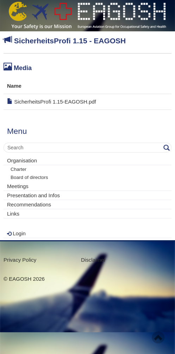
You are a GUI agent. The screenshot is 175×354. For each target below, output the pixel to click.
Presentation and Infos (33, 195)
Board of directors (29, 177)
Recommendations (29, 204)
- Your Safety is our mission (87, 15)
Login (16, 233)
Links (13, 214)
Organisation (22, 160)
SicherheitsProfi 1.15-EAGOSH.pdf (51, 102)
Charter (18, 169)
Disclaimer (93, 260)
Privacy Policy (20, 260)
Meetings (18, 186)
